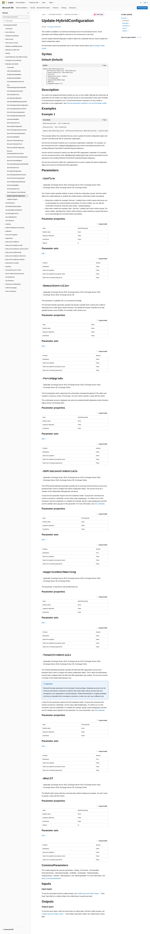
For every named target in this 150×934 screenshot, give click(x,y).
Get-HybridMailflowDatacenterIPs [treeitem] (17, 101)
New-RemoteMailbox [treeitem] (13, 137)
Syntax (125, 18)
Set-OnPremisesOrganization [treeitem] (16, 178)
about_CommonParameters (51, 878)
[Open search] (141, 2)
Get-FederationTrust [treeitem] (13, 94)
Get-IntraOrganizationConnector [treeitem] (16, 108)
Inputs (125, 28)
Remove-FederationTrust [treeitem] (14, 144)
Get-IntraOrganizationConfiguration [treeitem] (17, 105)
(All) (44, 253)
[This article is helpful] (138, 37)
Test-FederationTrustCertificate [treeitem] (16, 192)
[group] (75, 127)
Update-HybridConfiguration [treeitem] (16, 196)
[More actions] (106, 14)
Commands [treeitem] (8, 28)
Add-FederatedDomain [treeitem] (14, 71)
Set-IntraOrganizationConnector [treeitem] (16, 174)
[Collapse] (28, 13)
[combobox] (15, 17)
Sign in (146, 2)
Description (125, 20)
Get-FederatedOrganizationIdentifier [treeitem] (16, 86)
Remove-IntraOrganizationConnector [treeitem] (15, 152)
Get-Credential (99, 504)
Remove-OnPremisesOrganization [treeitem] (17, 157)
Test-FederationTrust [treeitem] (13, 189)
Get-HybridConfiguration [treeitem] (14, 98)
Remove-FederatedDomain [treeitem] (15, 140)
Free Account (142, 8)
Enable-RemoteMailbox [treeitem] (14, 78)
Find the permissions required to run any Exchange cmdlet (87, 103)
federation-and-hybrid (71, 14)
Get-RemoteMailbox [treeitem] (13, 119)
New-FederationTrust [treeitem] (13, 123)
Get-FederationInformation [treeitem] (15, 91)
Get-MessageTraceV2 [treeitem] (12, 213)
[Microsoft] (3, 2)
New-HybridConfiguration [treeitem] (14, 126)
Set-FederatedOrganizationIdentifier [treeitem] (18, 164)
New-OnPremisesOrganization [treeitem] (16, 133)
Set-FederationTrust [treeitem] (13, 167)
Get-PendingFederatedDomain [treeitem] (16, 116)
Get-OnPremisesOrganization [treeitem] (16, 112)
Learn (44, 14)
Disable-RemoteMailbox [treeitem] (14, 74)
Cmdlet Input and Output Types (88, 893)
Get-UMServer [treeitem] (9, 220)
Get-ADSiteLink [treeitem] (10, 203)
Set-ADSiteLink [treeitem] (10, 277)
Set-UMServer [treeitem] (9, 280)
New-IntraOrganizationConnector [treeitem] (17, 130)
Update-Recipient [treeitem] (12, 199)
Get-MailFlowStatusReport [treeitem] (13, 206)
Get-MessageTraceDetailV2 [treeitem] (13, 210)
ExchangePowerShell (55, 14)
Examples (126, 23)
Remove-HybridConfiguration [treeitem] (15, 147)
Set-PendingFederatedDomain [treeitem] (16, 182)
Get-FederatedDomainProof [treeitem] (15, 81)
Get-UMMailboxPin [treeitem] (11, 217)
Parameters (126, 26)
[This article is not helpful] (140, 37)
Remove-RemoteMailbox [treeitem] (14, 160)
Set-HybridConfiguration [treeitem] (14, 171)
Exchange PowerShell (54, 27)
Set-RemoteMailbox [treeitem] (13, 185)
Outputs (125, 31)
